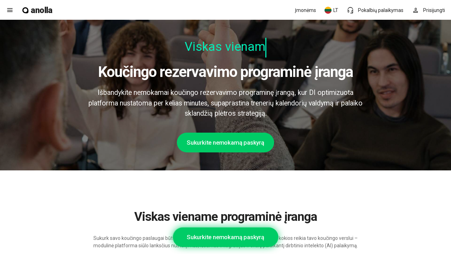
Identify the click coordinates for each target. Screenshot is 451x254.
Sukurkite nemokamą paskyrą (225, 142)
